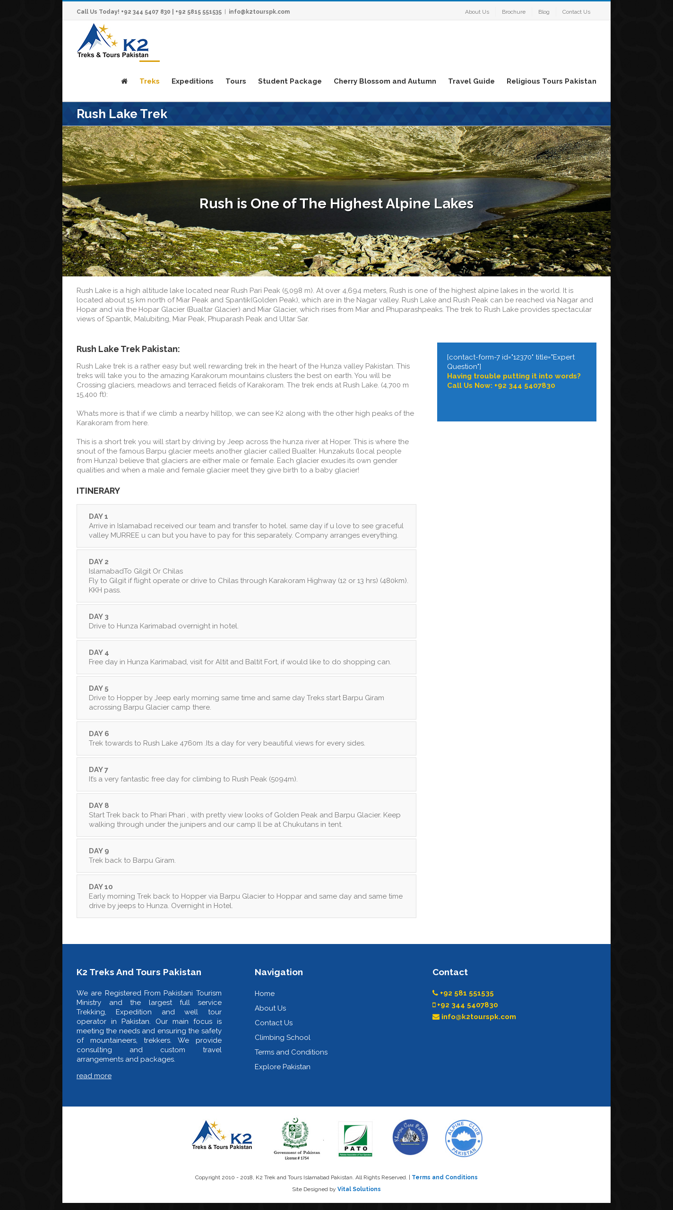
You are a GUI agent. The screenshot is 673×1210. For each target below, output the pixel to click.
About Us (270, 1008)
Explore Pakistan (283, 1067)
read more (94, 1076)
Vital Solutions (359, 1189)
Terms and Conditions (291, 1052)
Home (265, 993)
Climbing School (283, 1037)
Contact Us (274, 1023)
